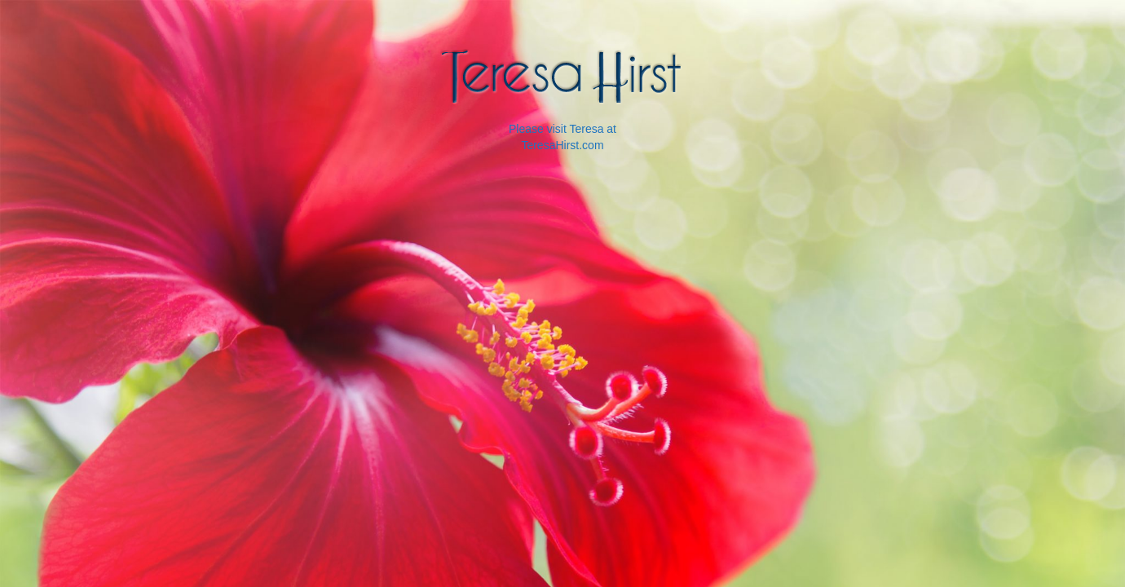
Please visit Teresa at (562, 128)
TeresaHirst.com (562, 145)
